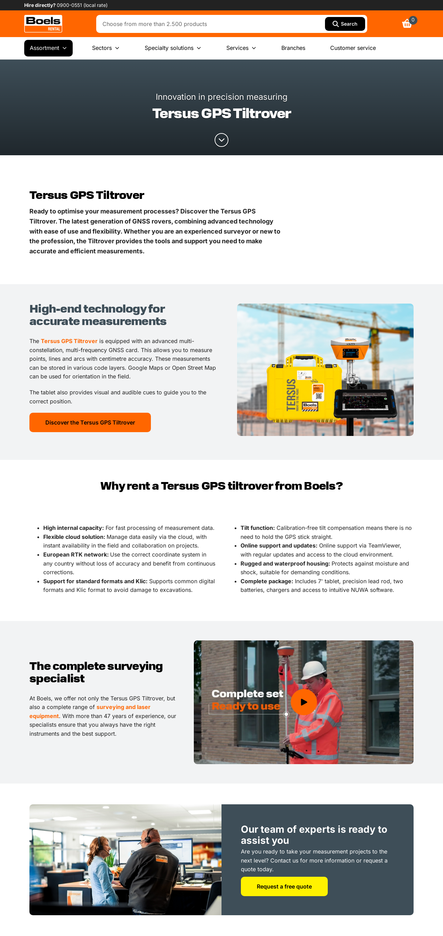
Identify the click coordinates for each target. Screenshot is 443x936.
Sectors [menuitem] (106, 48)
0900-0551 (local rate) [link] (82, 5)
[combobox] (212, 24)
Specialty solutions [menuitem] (173, 48)
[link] (43, 24)
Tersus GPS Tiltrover (69, 341)
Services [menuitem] (241, 48)
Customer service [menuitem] (353, 47)
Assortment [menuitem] (48, 48)
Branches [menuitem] (293, 47)
